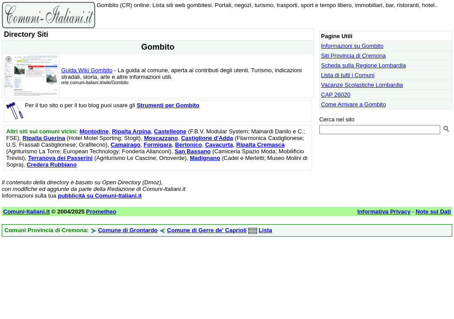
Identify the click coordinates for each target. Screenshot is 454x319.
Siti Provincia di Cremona (353, 55)
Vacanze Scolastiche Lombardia (362, 85)
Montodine (94, 131)
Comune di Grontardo (127, 230)
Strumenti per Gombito (168, 105)
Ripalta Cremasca (260, 144)
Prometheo (101, 211)
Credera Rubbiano (52, 164)
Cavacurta (219, 144)
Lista (265, 230)
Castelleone (170, 131)
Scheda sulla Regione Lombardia (363, 65)
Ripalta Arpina (131, 131)
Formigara (158, 144)
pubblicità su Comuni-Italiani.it (99, 195)
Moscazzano (161, 138)
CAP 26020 (335, 94)
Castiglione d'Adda (207, 138)
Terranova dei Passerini (60, 158)
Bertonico (188, 144)
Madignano (205, 158)
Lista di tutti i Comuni (348, 75)
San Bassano (193, 151)
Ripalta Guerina (44, 138)
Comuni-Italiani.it (26, 211)
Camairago (126, 144)
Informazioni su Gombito (352, 46)
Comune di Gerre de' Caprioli (207, 230)
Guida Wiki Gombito (87, 70)
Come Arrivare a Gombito (353, 104)
